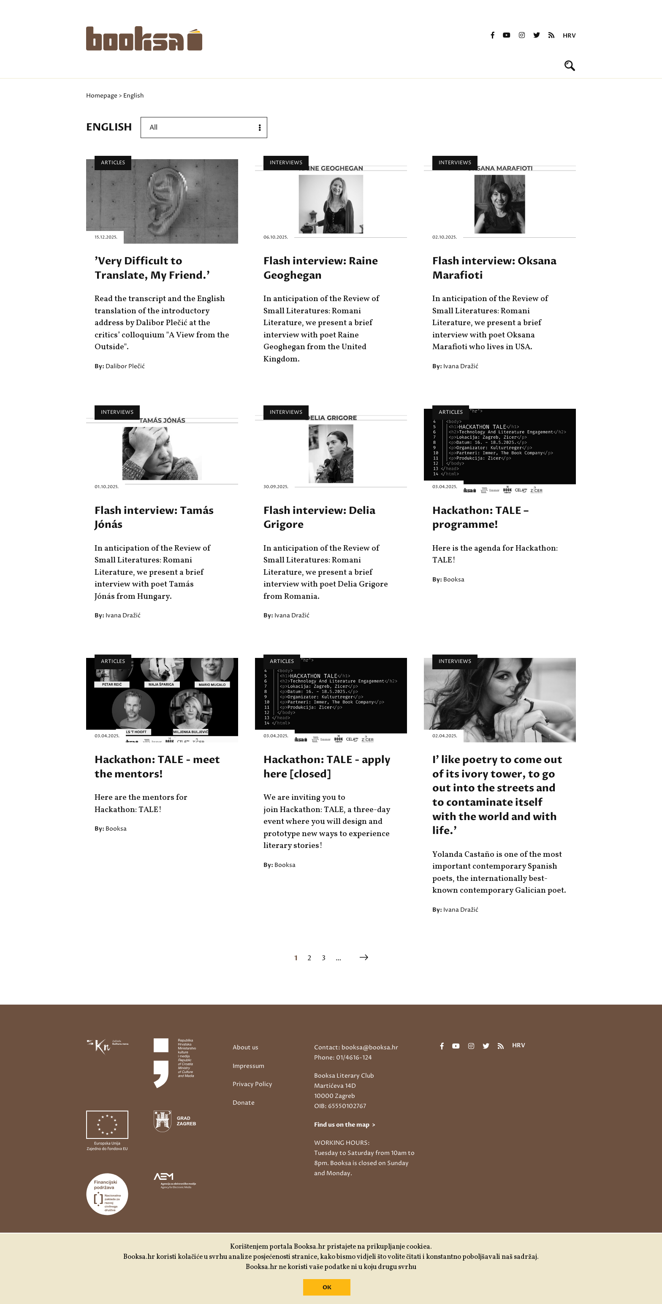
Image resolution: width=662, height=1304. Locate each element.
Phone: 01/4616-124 (343, 1058)
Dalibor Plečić (125, 366)
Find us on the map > (344, 1125)
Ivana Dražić (460, 366)
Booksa (453, 580)
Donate (244, 1103)
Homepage (101, 96)
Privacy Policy (252, 1084)
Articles (113, 162)
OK (327, 1287)
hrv (569, 36)
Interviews (286, 162)
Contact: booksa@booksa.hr (356, 1047)
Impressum (248, 1066)
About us (245, 1047)
